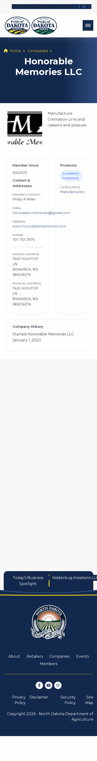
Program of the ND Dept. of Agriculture (44, 6)
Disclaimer (38, 697)
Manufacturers (72, 192)
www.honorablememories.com (39, 226)
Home (15, 51)
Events (82, 656)
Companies (38, 51)
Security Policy (68, 700)
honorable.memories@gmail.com (41, 213)
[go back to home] (48, 625)
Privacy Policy (19, 700)
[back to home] (31, 25)
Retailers (35, 656)
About (14, 656)
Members (48, 664)
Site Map (89, 700)
